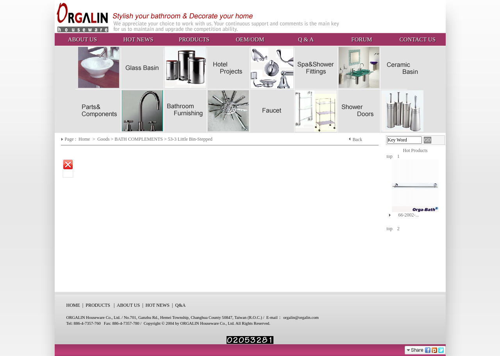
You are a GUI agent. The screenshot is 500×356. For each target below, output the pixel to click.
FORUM (361, 39)
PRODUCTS (194, 39)
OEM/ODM (250, 39)
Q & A (306, 39)
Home (85, 139)
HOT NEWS (138, 39)
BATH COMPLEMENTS (138, 139)
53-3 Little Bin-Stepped (190, 139)
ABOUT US (82, 39)
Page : (70, 139)
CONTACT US (418, 39)
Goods (104, 139)
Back (357, 139)
